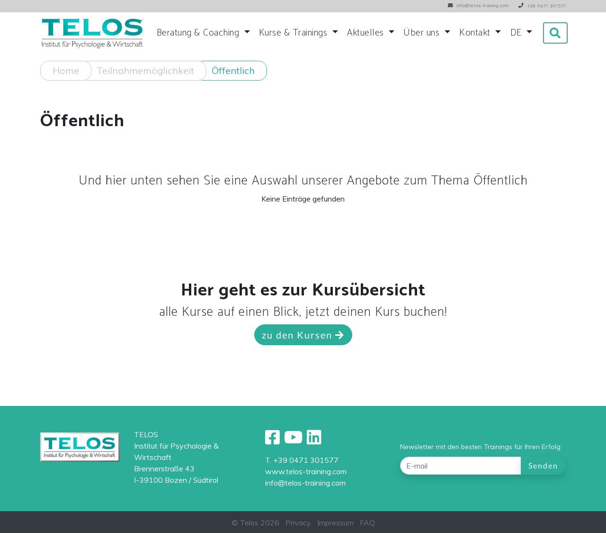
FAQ (367, 522)
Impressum (335, 522)
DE (517, 33)
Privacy (298, 522)
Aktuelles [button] (366, 33)
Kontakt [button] (476, 33)
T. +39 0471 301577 (302, 460)
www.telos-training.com (306, 471)
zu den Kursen (303, 334)
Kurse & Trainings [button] (294, 33)
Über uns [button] (422, 33)
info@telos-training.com (305, 482)
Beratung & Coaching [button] (199, 33)
